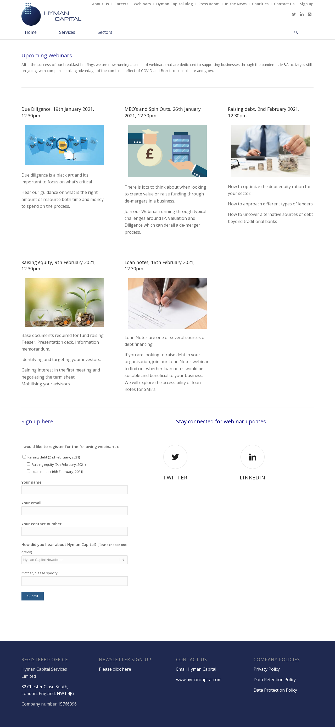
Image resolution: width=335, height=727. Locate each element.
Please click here (115, 669)
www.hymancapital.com (198, 679)
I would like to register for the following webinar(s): (70, 446)
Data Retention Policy (275, 679)
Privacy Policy (267, 669)
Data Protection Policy (275, 690)
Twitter (175, 477)
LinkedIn (252, 477)
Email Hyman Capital (196, 669)
